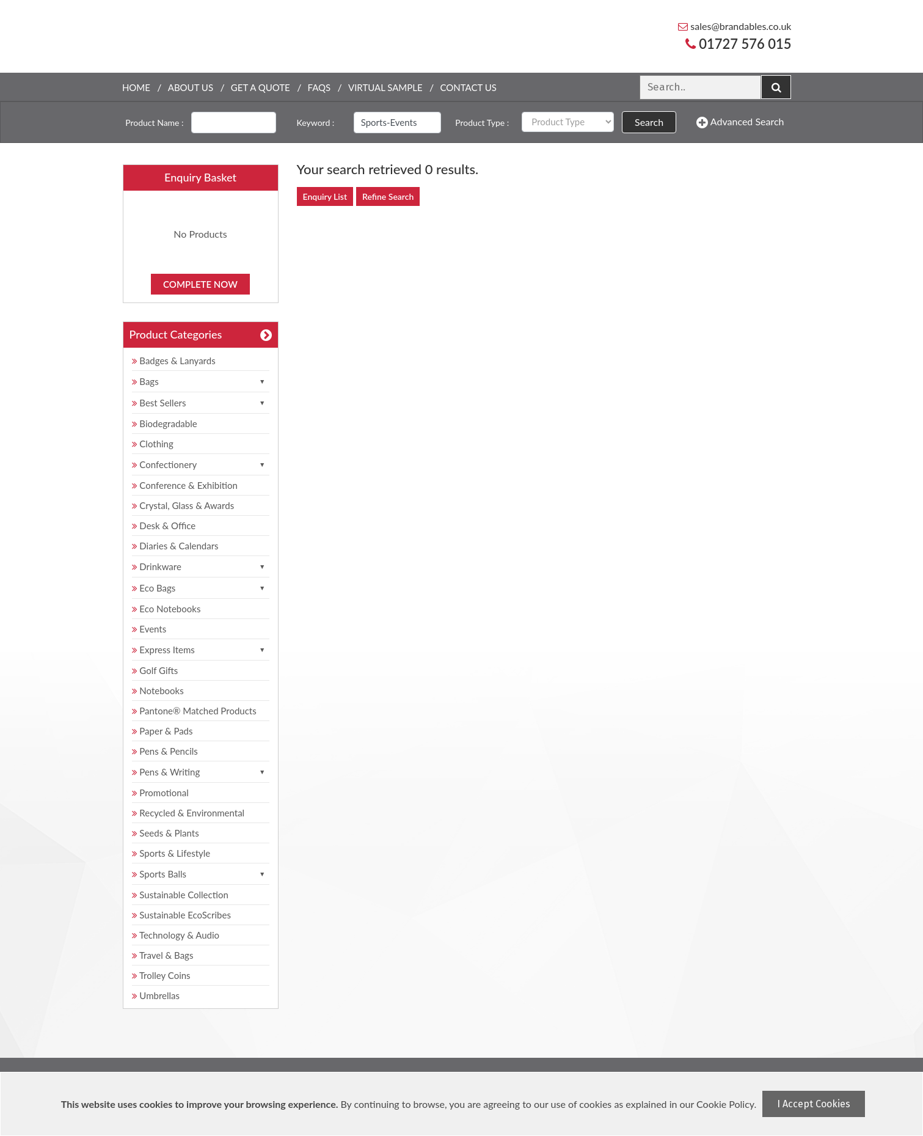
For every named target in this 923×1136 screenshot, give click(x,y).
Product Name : (154, 122)
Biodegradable (164, 423)
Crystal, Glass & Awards (183, 505)
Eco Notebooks (166, 608)
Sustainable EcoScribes (181, 914)
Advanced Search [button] (740, 122)
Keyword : (316, 122)
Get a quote (260, 87)
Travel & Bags (163, 955)
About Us (190, 87)
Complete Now (200, 284)
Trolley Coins (162, 975)
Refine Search (388, 196)
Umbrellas (156, 995)
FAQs (319, 87)
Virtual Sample (385, 87)
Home (136, 87)
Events (149, 628)
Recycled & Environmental (188, 812)
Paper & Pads (162, 730)
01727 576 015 (738, 43)
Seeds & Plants (165, 832)
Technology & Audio (176, 934)
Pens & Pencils (165, 751)
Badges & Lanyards (174, 360)
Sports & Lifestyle (171, 853)
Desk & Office (164, 525)
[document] (463, 1104)
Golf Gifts (155, 670)
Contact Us (468, 87)
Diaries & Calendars (175, 545)
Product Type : (482, 122)
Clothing (152, 443)
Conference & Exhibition (185, 485)
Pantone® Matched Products (194, 710)
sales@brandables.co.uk (734, 26)
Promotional (160, 792)
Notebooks (158, 690)
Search (649, 122)
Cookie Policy (725, 1104)
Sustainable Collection (180, 894)
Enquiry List (325, 196)
